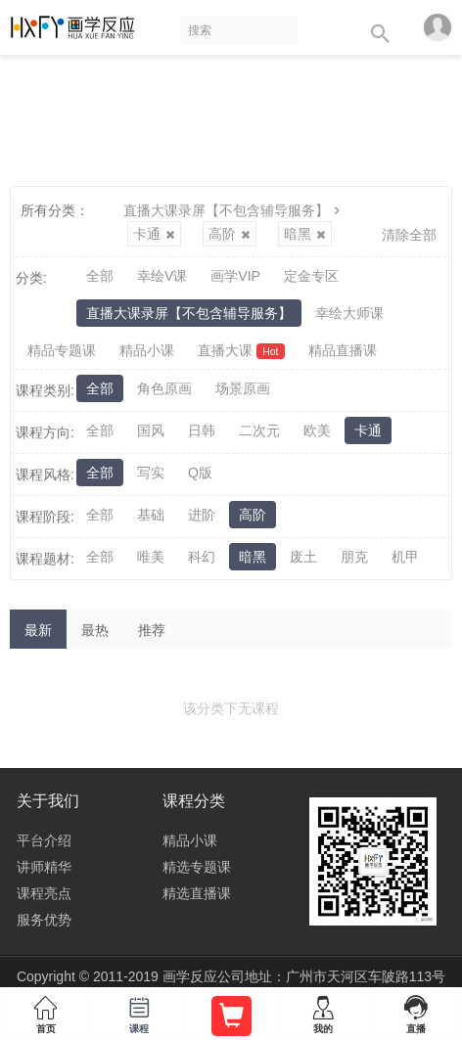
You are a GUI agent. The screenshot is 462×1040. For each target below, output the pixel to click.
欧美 (317, 430)
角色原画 (164, 388)
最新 (38, 630)
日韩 (201, 430)
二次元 (259, 430)
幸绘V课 (162, 276)
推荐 (151, 630)
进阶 (201, 514)
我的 (323, 1010)
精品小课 (146, 350)
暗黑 (305, 234)
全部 (100, 276)
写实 (150, 472)
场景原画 (242, 388)
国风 (150, 430)
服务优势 (44, 919)
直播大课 (241, 350)
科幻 (201, 557)
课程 (138, 1010)
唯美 (150, 557)
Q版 (200, 472)
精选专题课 (196, 867)
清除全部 (409, 235)
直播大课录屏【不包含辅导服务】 (234, 210)
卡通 (154, 234)
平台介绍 (44, 840)
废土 (303, 557)
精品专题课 (61, 350)
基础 (150, 514)
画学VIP (235, 276)
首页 (46, 1010)
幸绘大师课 (349, 313)
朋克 (354, 557)
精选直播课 (196, 893)
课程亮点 (44, 893)
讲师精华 (44, 867)
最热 (95, 630)
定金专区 (311, 276)
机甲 (405, 557)
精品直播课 (342, 350)
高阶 (229, 234)
